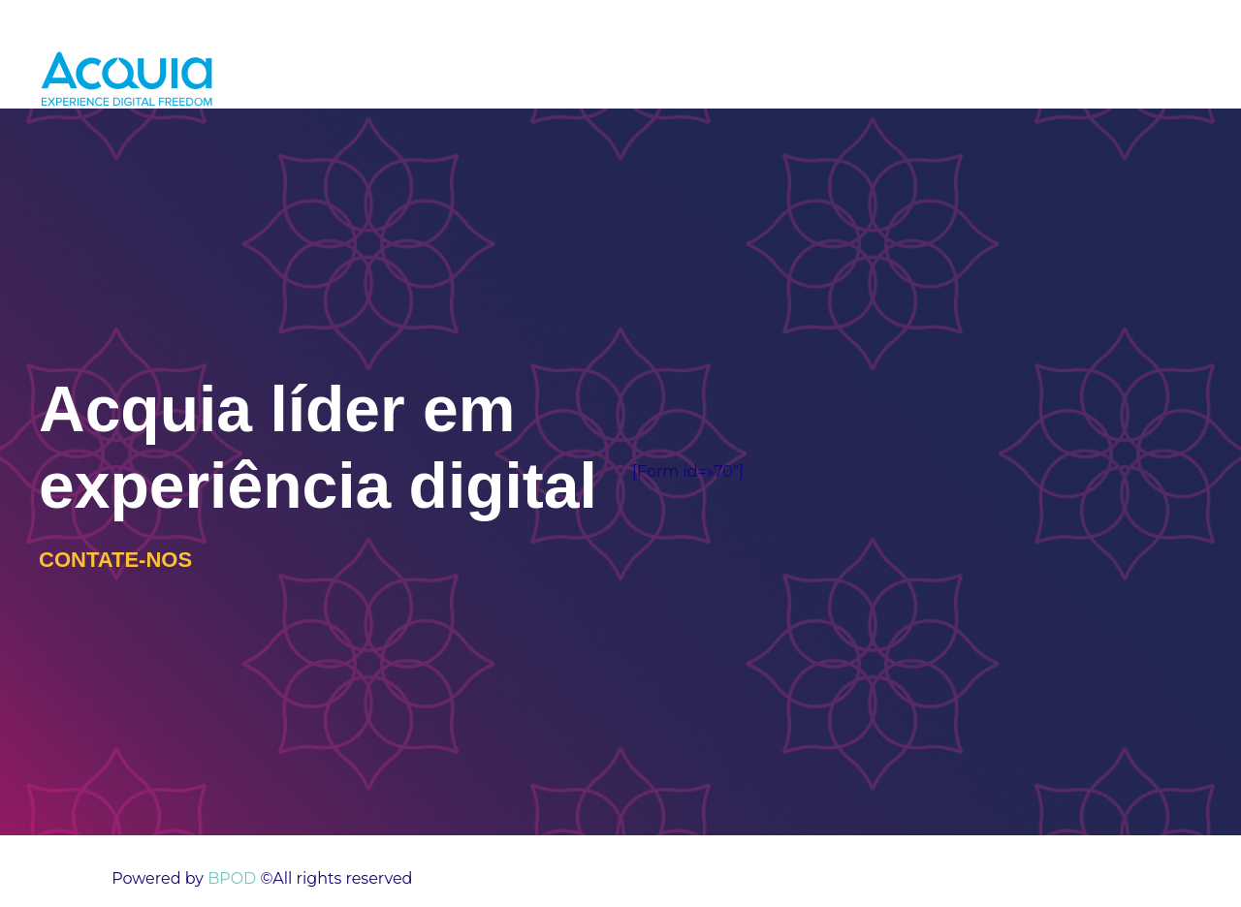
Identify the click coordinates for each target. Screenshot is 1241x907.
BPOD (230, 878)
